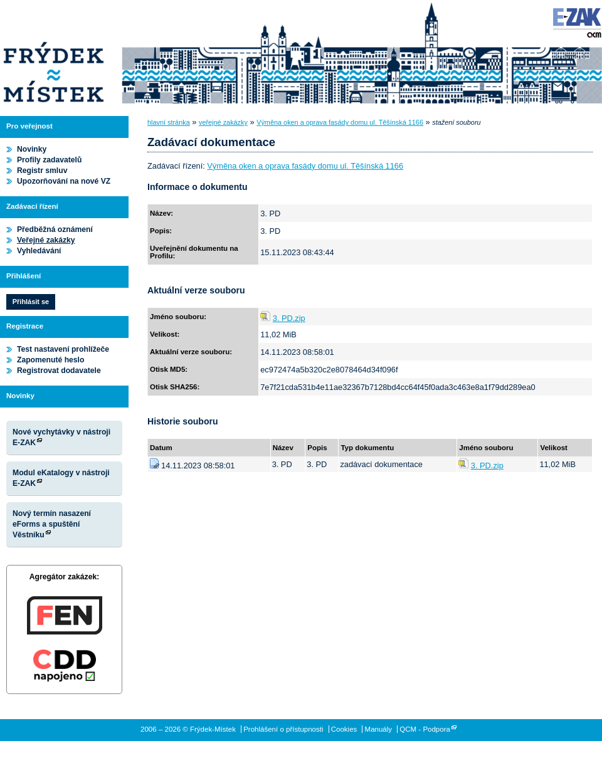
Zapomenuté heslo (50, 359)
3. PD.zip (289, 318)
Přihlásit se (31, 301)
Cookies (344, 729)
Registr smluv (42, 170)
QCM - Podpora (424, 729)
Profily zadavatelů (49, 159)
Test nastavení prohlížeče (63, 349)
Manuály (379, 729)
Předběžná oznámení (55, 229)
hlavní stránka (168, 122)
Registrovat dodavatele (59, 370)
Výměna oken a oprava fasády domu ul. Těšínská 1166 (339, 122)
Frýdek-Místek (53, 53)
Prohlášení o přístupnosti (283, 729)
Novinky (31, 149)
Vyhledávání (39, 250)
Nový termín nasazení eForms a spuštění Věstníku (52, 524)
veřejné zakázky (223, 122)
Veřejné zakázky (46, 240)
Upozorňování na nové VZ (63, 181)
